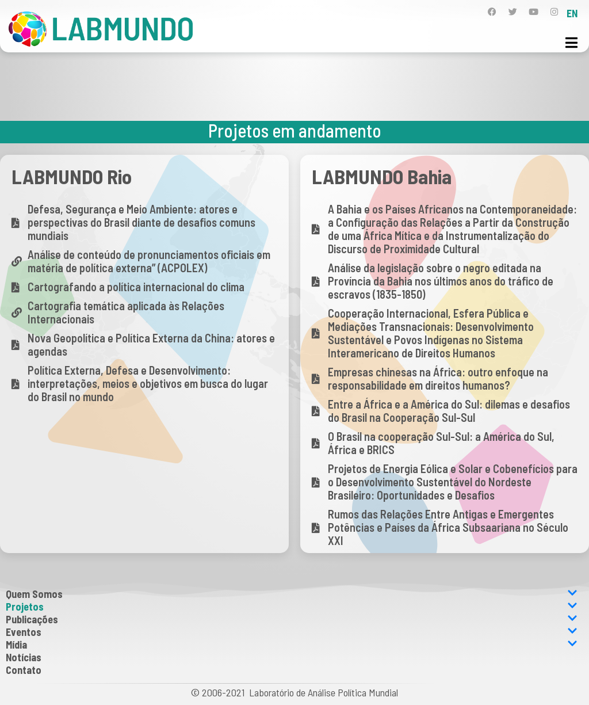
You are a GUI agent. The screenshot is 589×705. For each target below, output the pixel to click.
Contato (23, 670)
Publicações (291, 619)
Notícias (23, 657)
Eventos (291, 632)
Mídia (291, 644)
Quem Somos (291, 594)
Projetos (291, 606)
